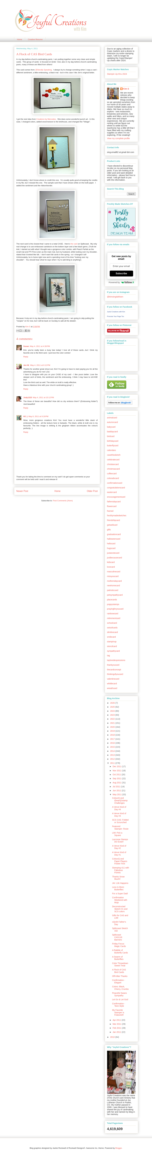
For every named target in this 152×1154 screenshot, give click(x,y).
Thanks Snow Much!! (118, 877)
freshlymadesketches (116, 515)
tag (108, 655)
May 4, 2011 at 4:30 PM (40, 346)
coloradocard (113, 478)
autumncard (112, 422)
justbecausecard (114, 557)
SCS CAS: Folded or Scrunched (120, 821)
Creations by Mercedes (46, 119)
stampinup (112, 641)
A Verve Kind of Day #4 (119, 808)
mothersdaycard (114, 581)
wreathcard (112, 688)
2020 (112, 727)
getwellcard (112, 525)
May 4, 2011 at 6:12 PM (40, 365)
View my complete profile (118, 138)
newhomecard (113, 585)
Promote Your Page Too (115, 316)
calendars (111, 450)
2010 (112, 1037)
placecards (112, 599)
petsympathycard (115, 595)
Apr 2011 (117, 1020)
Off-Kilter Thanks (119, 976)
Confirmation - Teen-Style (118, 1004)
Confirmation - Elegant (118, 981)
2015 (112, 747)
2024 (112, 711)
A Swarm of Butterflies (117, 958)
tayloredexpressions (116, 660)
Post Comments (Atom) (63, 501)
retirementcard (113, 618)
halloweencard (113, 539)
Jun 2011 (117, 790)
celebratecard (113, 459)
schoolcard (112, 623)
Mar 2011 (117, 1024)
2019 (112, 731)
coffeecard (112, 473)
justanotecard (113, 553)
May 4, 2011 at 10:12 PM (43, 397)
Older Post (92, 491)
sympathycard (113, 651)
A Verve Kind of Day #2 (119, 847)
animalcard (112, 417)
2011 (112, 763)
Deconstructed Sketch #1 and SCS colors (119, 909)
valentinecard (113, 679)
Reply (25, 357)
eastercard (112, 492)
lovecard (111, 567)
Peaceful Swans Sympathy (119, 994)
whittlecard (112, 683)
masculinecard (113, 571)
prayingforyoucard (115, 609)
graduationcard (114, 534)
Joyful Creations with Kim (116, 312)
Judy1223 (27, 397)
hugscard (111, 548)
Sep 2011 (117, 778)
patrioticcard (112, 590)
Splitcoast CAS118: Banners (117, 937)
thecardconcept (114, 669)
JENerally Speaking (43, 70)
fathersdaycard (114, 501)
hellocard (111, 543)
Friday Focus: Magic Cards (119, 945)
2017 (112, 739)
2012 (112, 759)
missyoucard (113, 576)
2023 (112, 715)
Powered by (121, 282)
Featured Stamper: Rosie (120, 827)
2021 (112, 723)
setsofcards (112, 627)
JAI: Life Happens (120, 883)
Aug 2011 (117, 782)
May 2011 (117, 794)
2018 (112, 735)
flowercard (112, 506)
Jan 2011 (117, 1032)
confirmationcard (114, 483)
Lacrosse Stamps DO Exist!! (120, 840)
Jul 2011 (117, 786)
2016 (112, 743)
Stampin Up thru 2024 (117, 74)
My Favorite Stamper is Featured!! (118, 1012)
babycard (111, 427)
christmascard (113, 469)
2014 (112, 751)
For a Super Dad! (120, 893)
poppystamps (113, 604)
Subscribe (121, 273)
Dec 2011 (117, 766)
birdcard (111, 436)
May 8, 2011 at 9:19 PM (38, 416)
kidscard (111, 562)
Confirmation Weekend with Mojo (119, 900)
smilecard (111, 637)
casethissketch (114, 455)
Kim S (28, 326)
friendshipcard (113, 520)
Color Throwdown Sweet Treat (120, 964)
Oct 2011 (117, 774)
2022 (112, 719)
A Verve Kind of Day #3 (119, 814)
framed (110, 511)
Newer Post (22, 491)
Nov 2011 (117, 770)
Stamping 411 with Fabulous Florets (120, 870)
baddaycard (112, 431)
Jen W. (26, 365)
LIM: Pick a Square (117, 834)
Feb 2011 (117, 1028)
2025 (112, 707)
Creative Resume (35, 39)
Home (19, 39)
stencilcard (112, 646)
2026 (112, 703)
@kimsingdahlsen (115, 297)
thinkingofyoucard (115, 674)
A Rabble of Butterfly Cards (120, 951)
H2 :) (25, 416)
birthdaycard (112, 441)
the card (74, 244)
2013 (112, 755)
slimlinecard (112, 632)
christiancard (113, 464)
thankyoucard (113, 665)
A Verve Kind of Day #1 (119, 853)
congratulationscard (116, 487)
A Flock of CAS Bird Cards (119, 971)
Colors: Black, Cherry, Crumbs (120, 987)
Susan (26, 346)
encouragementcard (116, 497)
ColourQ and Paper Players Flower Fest (119, 861)
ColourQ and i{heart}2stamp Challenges (119, 800)
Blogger (118, 1148)
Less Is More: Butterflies (118, 888)
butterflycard (112, 445)
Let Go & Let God (120, 999)
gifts (109, 529)
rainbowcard (112, 613)
